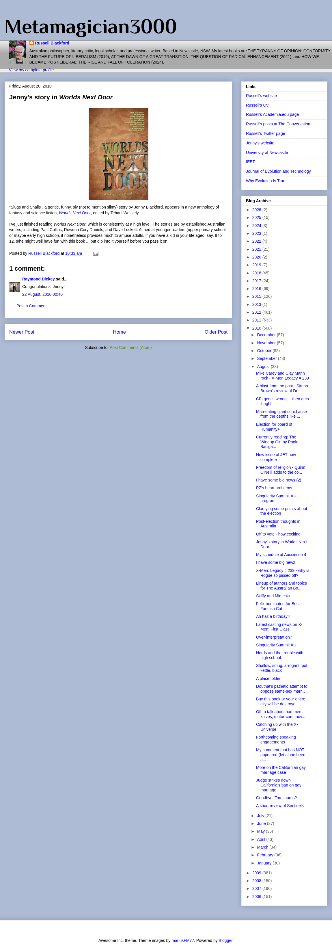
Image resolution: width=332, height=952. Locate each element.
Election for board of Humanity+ (274, 427)
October (265, 350)
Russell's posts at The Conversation (278, 124)
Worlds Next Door (75, 213)
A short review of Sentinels (280, 805)
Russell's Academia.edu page (272, 114)
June (262, 823)
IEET (250, 161)
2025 (257, 217)
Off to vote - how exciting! (279, 534)
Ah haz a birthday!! (273, 616)
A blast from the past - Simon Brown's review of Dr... (282, 388)
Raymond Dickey (38, 279)
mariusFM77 (182, 940)
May (261, 831)
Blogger (225, 940)
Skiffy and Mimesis (273, 596)
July (261, 815)
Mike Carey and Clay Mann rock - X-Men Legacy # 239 (282, 375)
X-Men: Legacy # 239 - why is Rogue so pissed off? (282, 573)
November (267, 343)
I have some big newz (275, 562)
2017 (257, 280)
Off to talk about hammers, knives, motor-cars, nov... (280, 714)
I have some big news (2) (278, 480)
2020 (257, 257)
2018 (257, 273)
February (265, 855)
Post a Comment (31, 306)
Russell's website (261, 95)
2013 (257, 304)
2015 (257, 296)
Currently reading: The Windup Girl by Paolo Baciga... (277, 442)
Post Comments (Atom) (131, 347)
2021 (257, 249)
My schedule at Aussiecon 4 (281, 554)
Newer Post (21, 332)
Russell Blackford (52, 43)
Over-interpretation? (274, 637)
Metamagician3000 (91, 26)
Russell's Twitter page (265, 133)
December (267, 334)
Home (119, 332)
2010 (257, 328)
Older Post (216, 332)
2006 (257, 896)
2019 (257, 265)
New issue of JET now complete (276, 457)
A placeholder (268, 678)
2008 (257, 880)
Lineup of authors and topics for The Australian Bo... (281, 585)
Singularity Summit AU (276, 645)
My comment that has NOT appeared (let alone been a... (280, 755)
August (264, 366)
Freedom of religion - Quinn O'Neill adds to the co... (280, 470)
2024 (257, 225)
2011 (257, 320)
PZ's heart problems (274, 488)
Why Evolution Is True (265, 180)
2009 (257, 873)
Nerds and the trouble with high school (279, 655)
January (265, 863)
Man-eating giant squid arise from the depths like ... (281, 414)
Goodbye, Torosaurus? (276, 797)
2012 (257, 312)
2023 (257, 233)
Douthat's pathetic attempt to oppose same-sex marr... (281, 688)
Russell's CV (257, 105)
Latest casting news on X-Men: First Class (279, 627)
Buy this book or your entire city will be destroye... (280, 701)
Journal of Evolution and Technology (278, 171)
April (261, 839)
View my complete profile (31, 70)
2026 (257, 209)
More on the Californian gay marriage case (281, 770)
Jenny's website (260, 143)
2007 (257, 888)
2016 (257, 288)
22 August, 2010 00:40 (42, 294)
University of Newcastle (267, 152)
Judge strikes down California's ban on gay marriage (278, 785)
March (263, 847)
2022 (257, 241)
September (267, 358)
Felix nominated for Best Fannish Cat (278, 606)
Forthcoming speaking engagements (276, 739)
